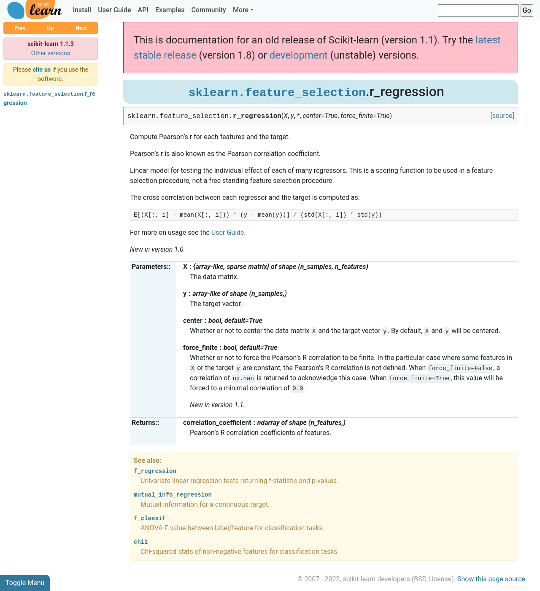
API (143, 10)
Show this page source (491, 579)
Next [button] (81, 28)
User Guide (114, 10)
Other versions (50, 53)
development (299, 55)
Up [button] (50, 28)
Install (82, 10)
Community (208, 10)
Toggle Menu (24, 583)
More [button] (240, 10)
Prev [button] (19, 28)
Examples (170, 10)
